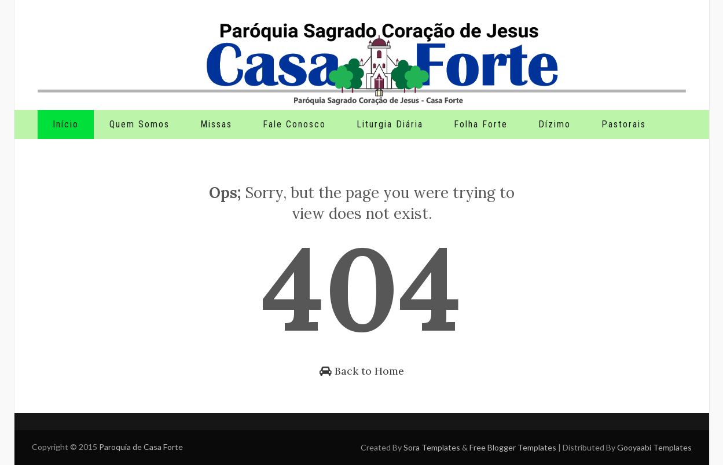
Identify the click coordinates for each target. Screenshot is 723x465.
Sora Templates (431, 447)
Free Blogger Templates (512, 447)
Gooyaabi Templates (654, 447)
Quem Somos (139, 124)
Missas (216, 124)
